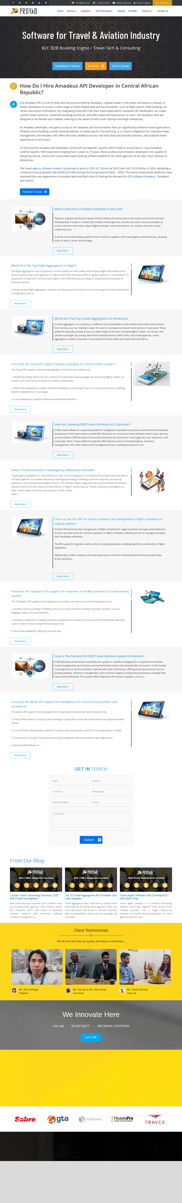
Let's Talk (91, 1037)
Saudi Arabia (78, 993)
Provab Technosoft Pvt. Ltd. (112, 1197)
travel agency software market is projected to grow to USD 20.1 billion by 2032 (71, 168)
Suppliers (87, 13)
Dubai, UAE (131, 993)
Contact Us (162, 11)
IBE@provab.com (123, 3)
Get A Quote (120, 66)
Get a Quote (162, 2)
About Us (148, 13)
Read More (63, 250)
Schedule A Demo (67, 66)
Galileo (29, 180)
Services (73, 13)
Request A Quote (34, 191)
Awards (121, 11)
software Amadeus (144, 176)
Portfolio (134, 13)
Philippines (23, 993)
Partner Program (143, 3)
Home (60, 11)
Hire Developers (105, 13)
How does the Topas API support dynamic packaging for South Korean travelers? (63, 364)
